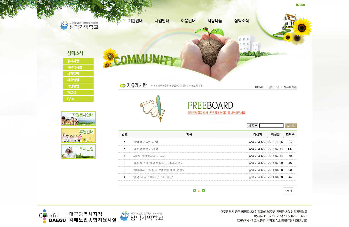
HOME (259, 87)
